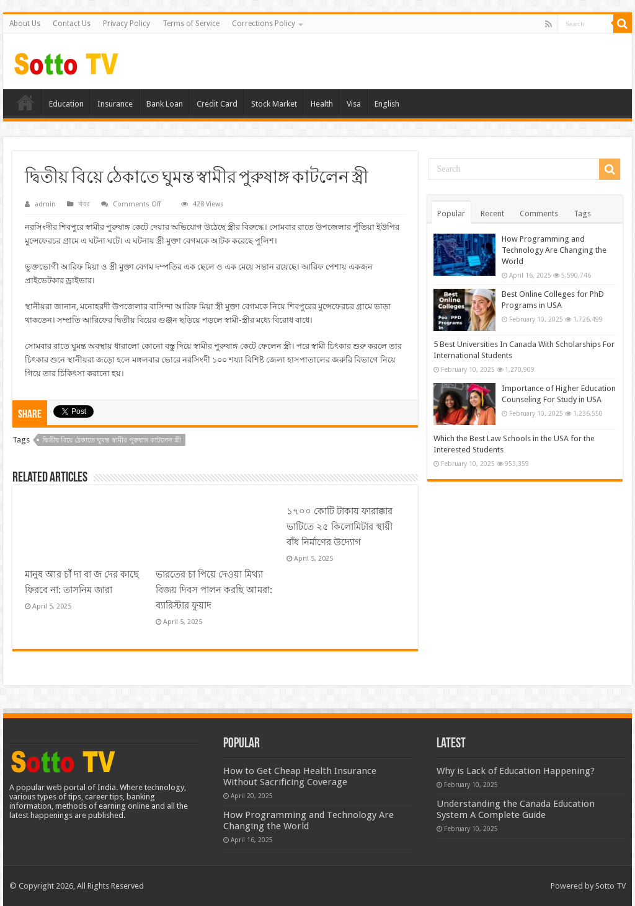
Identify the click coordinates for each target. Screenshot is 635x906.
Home (25, 102)
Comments (539, 213)
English (387, 103)
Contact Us (72, 23)
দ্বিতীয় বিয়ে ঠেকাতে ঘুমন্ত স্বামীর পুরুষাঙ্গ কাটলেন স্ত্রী (111, 440)
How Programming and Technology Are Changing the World (554, 250)
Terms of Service (191, 23)
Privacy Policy (126, 23)
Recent (492, 213)
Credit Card (217, 103)
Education (66, 103)
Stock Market (274, 103)
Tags (582, 213)
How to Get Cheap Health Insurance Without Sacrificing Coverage (299, 776)
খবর (84, 204)
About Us (24, 23)
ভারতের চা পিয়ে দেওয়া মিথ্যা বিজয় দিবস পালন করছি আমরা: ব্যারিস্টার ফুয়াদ (214, 590)
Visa (354, 103)
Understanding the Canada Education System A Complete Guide (516, 809)
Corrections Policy (263, 23)
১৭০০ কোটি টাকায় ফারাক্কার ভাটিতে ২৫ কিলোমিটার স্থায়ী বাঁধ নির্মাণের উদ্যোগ (339, 527)
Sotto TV (610, 886)
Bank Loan (164, 103)
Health (322, 103)
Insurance (115, 103)
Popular (451, 213)
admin (45, 204)
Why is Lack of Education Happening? (516, 770)
